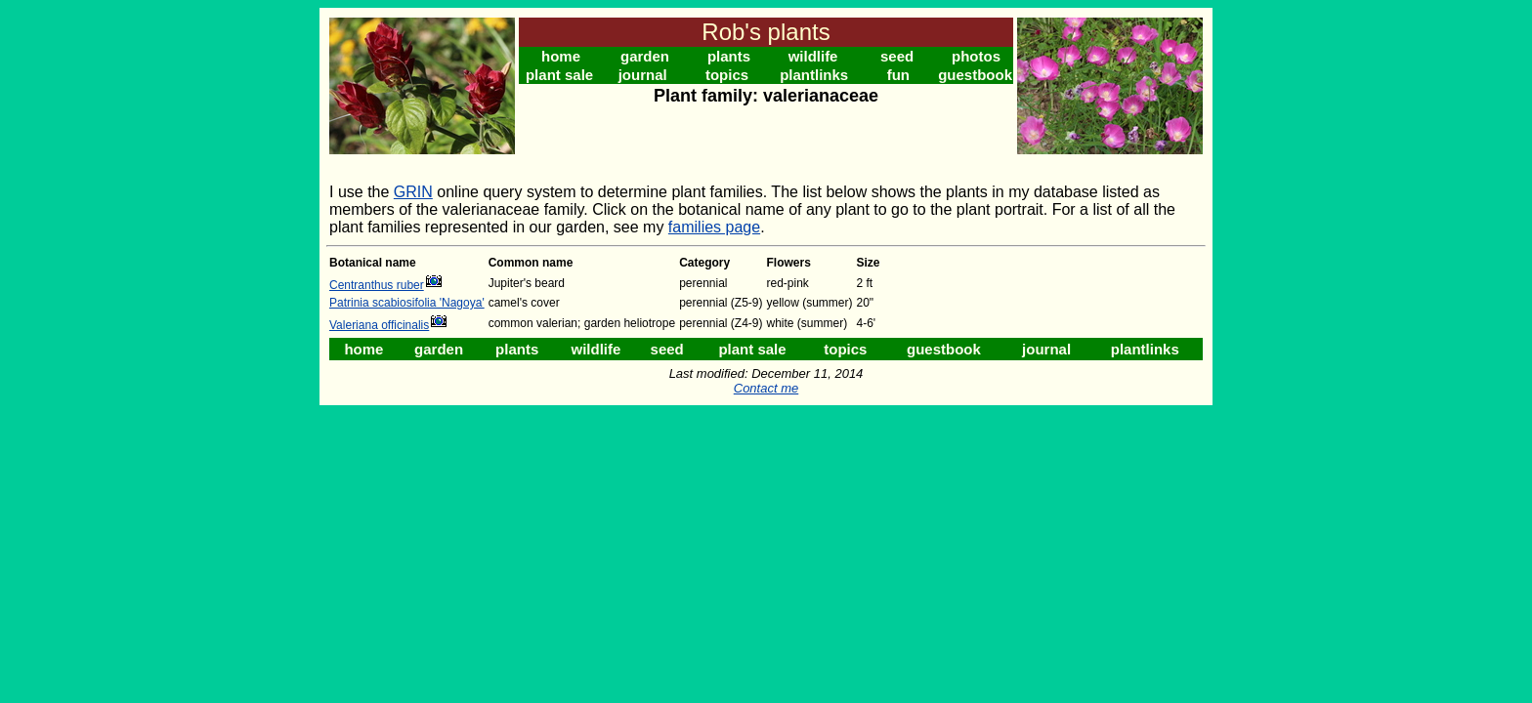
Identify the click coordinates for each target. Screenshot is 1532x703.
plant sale (559, 74)
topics (726, 74)
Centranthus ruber (376, 285)
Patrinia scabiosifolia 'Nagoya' (407, 303)
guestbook (975, 74)
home (560, 56)
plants (728, 56)
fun (898, 74)
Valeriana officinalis (379, 325)
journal (642, 74)
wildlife (813, 56)
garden (644, 56)
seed (897, 56)
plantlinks (814, 74)
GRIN (413, 192)
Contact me (766, 388)
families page (714, 227)
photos (976, 56)
